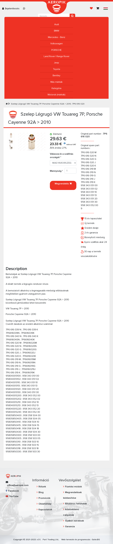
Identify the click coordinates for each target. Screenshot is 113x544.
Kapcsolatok (45, 509)
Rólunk (42, 486)
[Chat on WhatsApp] (24, 8)
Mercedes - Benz (56, 37)
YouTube (12, 496)
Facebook (12, 490)
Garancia (70, 526)
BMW (56, 30)
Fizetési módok (73, 486)
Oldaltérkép (45, 503)
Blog (41, 492)
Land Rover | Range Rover (56, 56)
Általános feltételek (76, 503)
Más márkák (56, 81)
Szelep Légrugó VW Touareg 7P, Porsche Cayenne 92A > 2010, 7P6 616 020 (47, 104)
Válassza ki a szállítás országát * (61, 155)
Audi (56, 24)
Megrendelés (63, 185)
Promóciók (44, 498)
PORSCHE (56, 50)
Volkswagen (56, 43)
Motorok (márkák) (56, 94)
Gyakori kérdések (74, 520)
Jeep (56, 62)
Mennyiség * (57, 171)
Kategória (56, 88)
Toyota (56, 69)
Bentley (56, 75)
